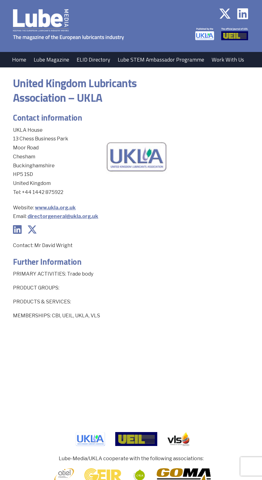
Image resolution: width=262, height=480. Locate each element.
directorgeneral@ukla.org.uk (62, 216)
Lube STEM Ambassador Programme (161, 59)
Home (19, 59)
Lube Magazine (51, 59)
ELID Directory (93, 59)
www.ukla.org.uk (55, 208)
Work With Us (228, 59)
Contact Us (48, 75)
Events (20, 75)
